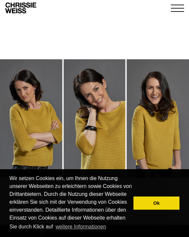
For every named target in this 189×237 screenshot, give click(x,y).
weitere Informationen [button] (81, 226)
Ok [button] (157, 203)
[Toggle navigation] (177, 8)
